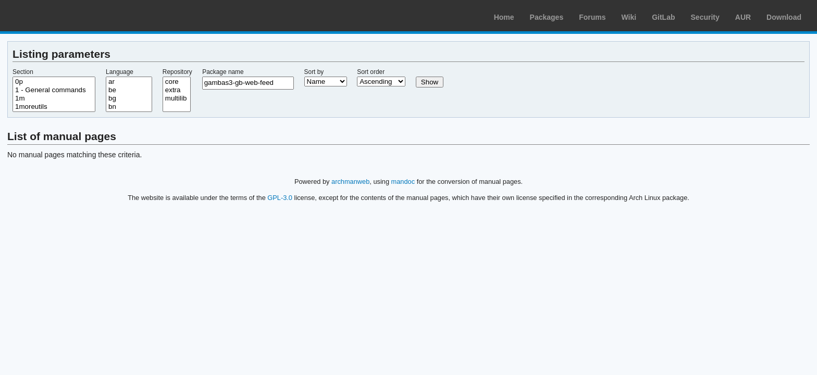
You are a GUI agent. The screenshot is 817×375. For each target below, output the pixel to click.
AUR (743, 17)
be (129, 90)
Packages (547, 17)
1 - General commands (54, 90)
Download (783, 17)
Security (705, 17)
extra (176, 90)
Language (119, 72)
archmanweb (350, 181)
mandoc (403, 181)
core (176, 82)
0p (54, 82)
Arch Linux (57, 15)
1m (54, 98)
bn (129, 107)
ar (129, 82)
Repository (177, 72)
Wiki (629, 17)
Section (23, 72)
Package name (222, 72)
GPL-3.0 (279, 198)
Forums (592, 17)
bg (129, 98)
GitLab (663, 17)
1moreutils (54, 107)
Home (504, 17)
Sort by (314, 72)
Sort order (371, 72)
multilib (176, 98)
